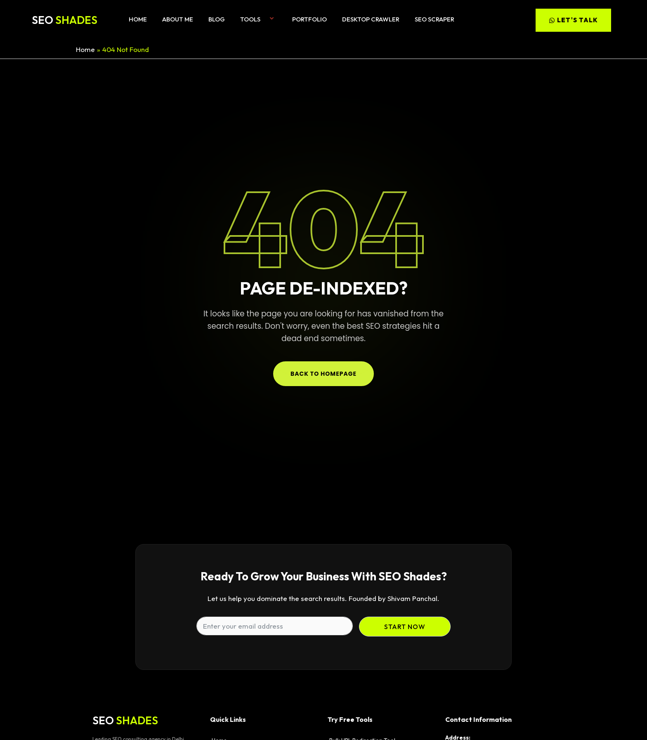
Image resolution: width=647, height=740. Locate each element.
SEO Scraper (434, 19)
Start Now (404, 626)
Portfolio (309, 19)
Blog (216, 19)
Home (138, 19)
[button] (263, 19)
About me (177, 19)
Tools (258, 19)
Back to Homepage (323, 374)
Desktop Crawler (370, 19)
